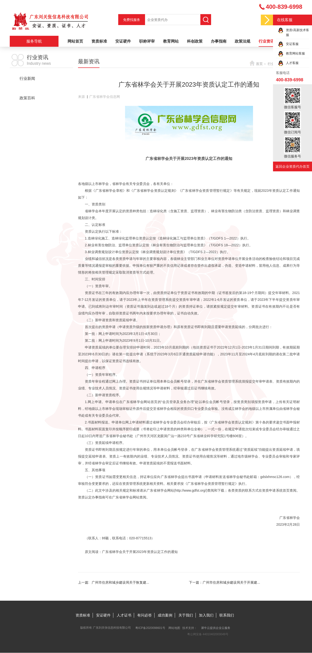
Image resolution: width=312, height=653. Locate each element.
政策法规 (242, 41)
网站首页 (75, 41)
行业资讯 (266, 41)
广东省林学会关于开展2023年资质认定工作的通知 (140, 552)
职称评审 (147, 41)
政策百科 (27, 98)
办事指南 (218, 41)
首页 (259, 64)
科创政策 (195, 41)
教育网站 (171, 41)
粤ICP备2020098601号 (150, 628)
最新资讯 (27, 88)
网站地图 (174, 628)
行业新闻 (27, 78)
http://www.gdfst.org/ (190, 490)
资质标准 (99, 41)
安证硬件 (123, 41)
